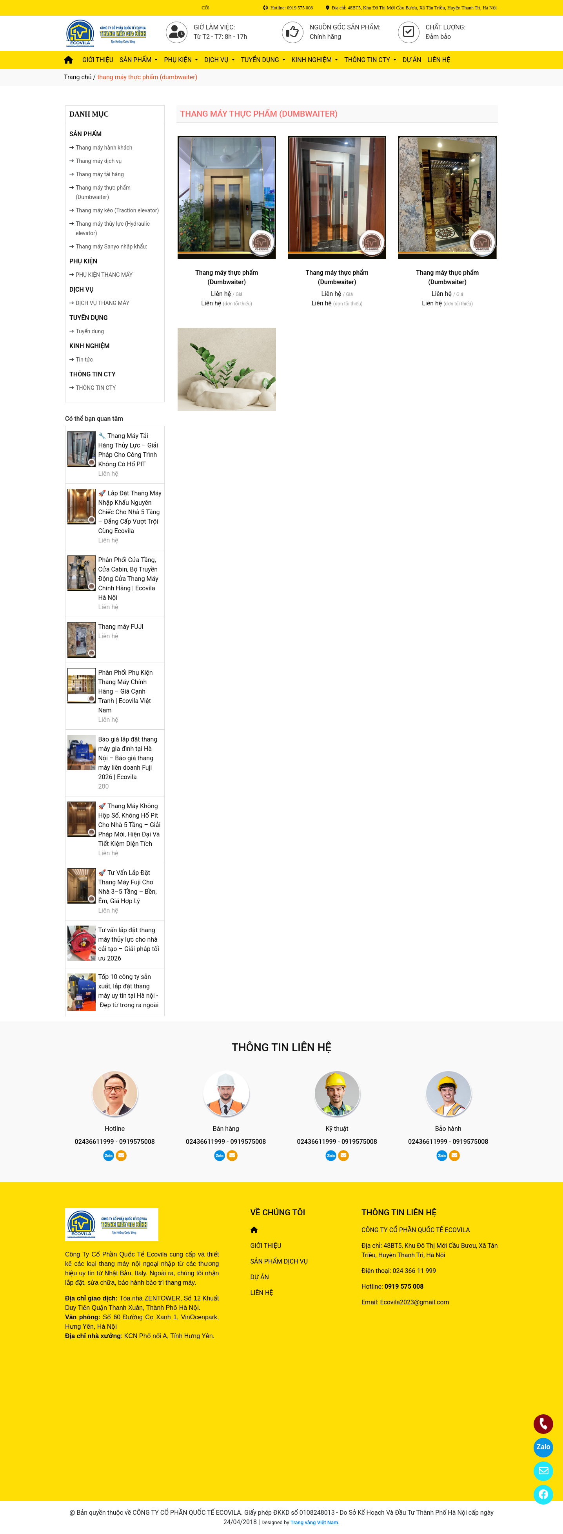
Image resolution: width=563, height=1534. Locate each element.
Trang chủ (78, 77)
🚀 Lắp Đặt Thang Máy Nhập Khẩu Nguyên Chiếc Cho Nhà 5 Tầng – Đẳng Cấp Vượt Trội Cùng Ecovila (129, 512)
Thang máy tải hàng (100, 174)
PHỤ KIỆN (178, 60)
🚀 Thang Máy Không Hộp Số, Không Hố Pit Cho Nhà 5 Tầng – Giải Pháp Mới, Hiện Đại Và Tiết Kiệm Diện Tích (129, 824)
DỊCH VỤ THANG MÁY (102, 303)
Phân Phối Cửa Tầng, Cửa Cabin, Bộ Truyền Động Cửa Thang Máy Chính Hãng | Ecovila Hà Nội (128, 578)
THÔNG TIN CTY (368, 60)
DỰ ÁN (412, 60)
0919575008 (137, 1141)
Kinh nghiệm (312, 60)
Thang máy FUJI (120, 626)
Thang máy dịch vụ (99, 161)
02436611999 (94, 1141)
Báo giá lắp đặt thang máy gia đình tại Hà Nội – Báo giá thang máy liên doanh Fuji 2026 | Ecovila (127, 758)
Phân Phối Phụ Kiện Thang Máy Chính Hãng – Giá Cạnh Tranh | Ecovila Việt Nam (125, 691)
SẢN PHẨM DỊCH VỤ (279, 1261)
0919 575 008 (404, 1286)
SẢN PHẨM (136, 60)
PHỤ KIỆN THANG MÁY (104, 275)
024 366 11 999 (414, 1271)
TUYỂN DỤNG (261, 60)
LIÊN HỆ (438, 60)
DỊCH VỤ (217, 60)
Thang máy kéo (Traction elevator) (117, 210)
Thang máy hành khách (104, 147)
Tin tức (84, 359)
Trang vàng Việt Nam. (315, 1522)
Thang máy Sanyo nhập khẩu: (111, 246)
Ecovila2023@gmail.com (414, 1302)
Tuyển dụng (90, 331)
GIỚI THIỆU (97, 60)
